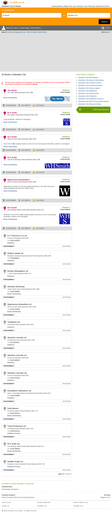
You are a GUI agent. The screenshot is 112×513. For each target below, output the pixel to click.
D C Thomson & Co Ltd (17, 235)
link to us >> (106, 32)
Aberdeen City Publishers (87, 96)
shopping (16, 32)
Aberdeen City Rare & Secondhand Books (93, 101)
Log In (16, 28)
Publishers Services (14, 433)
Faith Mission (12, 408)
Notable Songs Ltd (15, 461)
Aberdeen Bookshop (15, 286)
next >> (69, 474)
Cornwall (24, 497)
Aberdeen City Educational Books (90, 85)
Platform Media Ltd (15, 253)
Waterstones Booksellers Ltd (19, 304)
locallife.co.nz (78, 506)
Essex (4, 497)
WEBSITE (25, 105)
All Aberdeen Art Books (10, 489)
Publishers (10, 243)
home (10, 32)
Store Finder (35, 28)
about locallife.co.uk (80, 502)
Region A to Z (105, 497)
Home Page (24, 28)
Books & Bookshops (10, 97)
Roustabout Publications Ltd (19, 391)
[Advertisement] (56, 52)
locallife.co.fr (42, 506)
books (44, 32)
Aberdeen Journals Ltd (16, 337)
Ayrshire (31, 497)
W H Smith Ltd (13, 444)
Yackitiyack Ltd (13, 322)
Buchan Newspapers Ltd (17, 271)
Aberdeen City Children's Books (89, 83)
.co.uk (17, 2)
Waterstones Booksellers (18, 180)
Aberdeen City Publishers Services (91, 99)
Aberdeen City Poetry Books (88, 93)
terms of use (6, 502)
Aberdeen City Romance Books (89, 104)
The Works (12, 90)
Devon (16, 497)
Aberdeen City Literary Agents (89, 88)
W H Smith (12, 113)
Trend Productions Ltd (16, 426)
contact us (5, 506)
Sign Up (9, 28)
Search (104, 22)
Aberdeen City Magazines (87, 91)
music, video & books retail (31, 32)
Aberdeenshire (7, 487)
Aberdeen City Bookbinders (88, 77)
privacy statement (44, 502)
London (10, 497)
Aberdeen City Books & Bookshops (91, 80)
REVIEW (40, 105)
